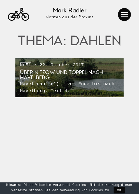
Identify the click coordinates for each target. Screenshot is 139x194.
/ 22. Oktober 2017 (69, 78)
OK (119, 190)
